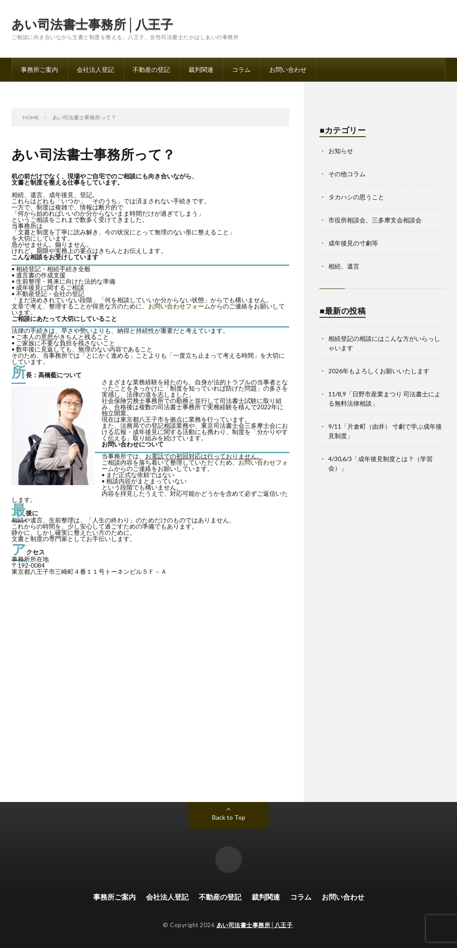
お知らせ (340, 150)
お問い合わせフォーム (179, 306)
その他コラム (347, 174)
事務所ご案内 (39, 69)
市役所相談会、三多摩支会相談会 (375, 220)
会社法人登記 (95, 69)
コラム (241, 69)
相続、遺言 (343, 266)
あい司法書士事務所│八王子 (92, 24)
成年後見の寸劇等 (353, 243)
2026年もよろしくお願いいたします (378, 371)
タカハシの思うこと (356, 197)
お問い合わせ (288, 69)
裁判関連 (201, 69)
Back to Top (228, 817)
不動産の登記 (151, 69)
